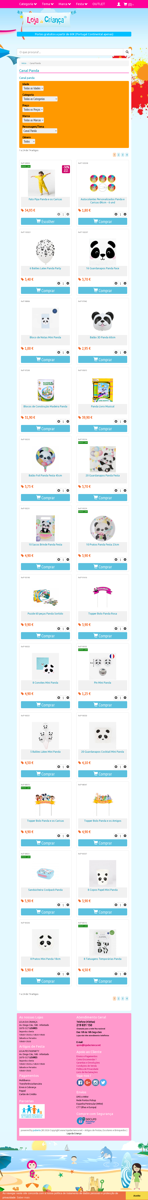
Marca (65, 4)
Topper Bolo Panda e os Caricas (45, 820)
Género (26, 137)
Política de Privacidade (87, 1069)
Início (24, 63)
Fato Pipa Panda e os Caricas (45, 199)
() (129, 4)
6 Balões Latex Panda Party (45, 268)
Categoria (28, 4)
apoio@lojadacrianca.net (88, 1045)
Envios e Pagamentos (86, 1056)
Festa (82, 4)
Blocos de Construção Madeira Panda (45, 406)
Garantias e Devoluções (88, 1062)
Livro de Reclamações (87, 1072)
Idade (25, 84)
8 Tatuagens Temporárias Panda (102, 958)
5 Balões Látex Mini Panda (45, 751)
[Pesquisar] (127, 52)
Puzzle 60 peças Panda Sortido (45, 613)
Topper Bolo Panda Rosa (102, 613)
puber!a (37, 1130)
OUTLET (99, 4)
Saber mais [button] (23, 1197)
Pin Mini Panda (102, 682)
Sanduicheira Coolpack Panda (45, 889)
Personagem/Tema (33, 126)
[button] (45, 221)
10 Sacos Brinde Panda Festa (45, 544)
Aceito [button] (136, 1195)
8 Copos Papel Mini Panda (103, 889)
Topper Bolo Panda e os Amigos (102, 820)
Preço (25, 105)
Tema (48, 4)
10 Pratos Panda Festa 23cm (102, 544)
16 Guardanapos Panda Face (102, 268)
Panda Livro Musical (102, 406)
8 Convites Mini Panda (45, 682)
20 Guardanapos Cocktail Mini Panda (102, 751)
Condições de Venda (86, 1066)
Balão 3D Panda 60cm (102, 337)
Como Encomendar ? (86, 1059)
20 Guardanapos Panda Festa (103, 475)
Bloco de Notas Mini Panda (45, 337)
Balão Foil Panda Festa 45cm (45, 475)
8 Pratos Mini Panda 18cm (45, 958)
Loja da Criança (74, 1133)
